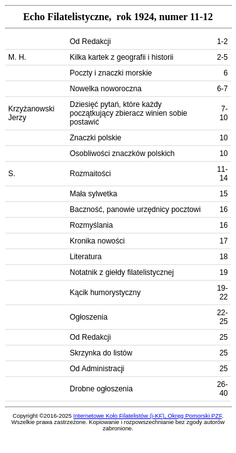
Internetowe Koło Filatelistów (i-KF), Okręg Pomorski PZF (148, 416)
